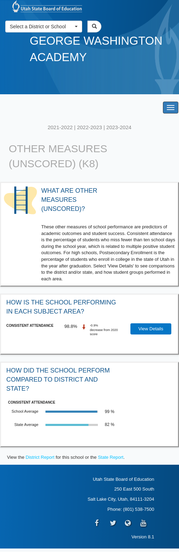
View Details (150, 328)
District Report (40, 457)
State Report (110, 457)
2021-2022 (60, 127)
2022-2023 (89, 127)
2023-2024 (118, 127)
